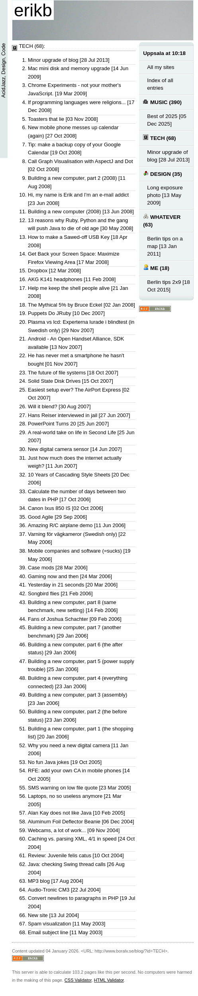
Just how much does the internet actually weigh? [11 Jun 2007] (75, 462)
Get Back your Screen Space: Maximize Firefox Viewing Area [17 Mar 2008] (74, 258)
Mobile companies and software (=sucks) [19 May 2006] (79, 555)
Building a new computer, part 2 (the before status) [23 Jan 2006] (77, 716)
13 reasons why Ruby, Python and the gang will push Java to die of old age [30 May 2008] (80, 224)
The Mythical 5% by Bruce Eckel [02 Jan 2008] (81, 305)
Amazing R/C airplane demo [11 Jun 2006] (76, 525)
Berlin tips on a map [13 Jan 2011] (165, 246)
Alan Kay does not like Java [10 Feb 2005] (76, 813)
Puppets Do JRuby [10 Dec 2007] (66, 313)
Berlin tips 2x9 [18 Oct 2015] (168, 286)
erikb (33, 10)
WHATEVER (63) (161, 220)
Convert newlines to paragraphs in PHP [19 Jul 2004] (81, 902)
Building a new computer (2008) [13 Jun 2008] (81, 212)
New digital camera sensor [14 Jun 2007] (75, 449)
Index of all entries (160, 84)
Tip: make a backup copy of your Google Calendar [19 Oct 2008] (74, 149)
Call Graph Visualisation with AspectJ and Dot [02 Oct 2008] (80, 165)
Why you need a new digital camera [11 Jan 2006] (78, 749)
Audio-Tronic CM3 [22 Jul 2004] (64, 890)
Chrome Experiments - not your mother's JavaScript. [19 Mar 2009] (74, 89)
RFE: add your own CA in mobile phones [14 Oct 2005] (79, 775)
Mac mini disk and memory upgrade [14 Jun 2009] (78, 72)
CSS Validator (78, 980)
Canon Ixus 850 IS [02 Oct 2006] (65, 508)
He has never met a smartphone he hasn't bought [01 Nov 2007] (76, 359)
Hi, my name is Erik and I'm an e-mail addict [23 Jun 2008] (78, 199)
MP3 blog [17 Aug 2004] (55, 881)
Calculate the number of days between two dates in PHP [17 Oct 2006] (77, 495)
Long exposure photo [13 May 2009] (165, 195)
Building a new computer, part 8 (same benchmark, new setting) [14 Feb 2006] (73, 606)
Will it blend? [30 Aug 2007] (59, 406)
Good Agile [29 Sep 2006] (57, 517)
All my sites (160, 67)
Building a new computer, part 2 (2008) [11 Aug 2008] (76, 182)
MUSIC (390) (162, 101)
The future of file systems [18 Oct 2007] (73, 373)
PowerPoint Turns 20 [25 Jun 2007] (68, 424)
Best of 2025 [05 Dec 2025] (166, 120)
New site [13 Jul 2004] (53, 915)
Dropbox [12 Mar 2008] (54, 271)
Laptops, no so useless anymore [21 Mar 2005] (75, 800)
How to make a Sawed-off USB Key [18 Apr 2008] (77, 241)
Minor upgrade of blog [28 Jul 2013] (69, 60)
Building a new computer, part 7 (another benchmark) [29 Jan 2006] (74, 631)
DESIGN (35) (162, 173)
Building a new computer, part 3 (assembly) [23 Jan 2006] (77, 699)
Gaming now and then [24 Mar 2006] (70, 576)
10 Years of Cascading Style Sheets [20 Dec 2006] (78, 479)
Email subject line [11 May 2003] (65, 932)
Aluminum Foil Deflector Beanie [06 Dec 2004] (81, 822)
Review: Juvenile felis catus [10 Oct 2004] (76, 855)
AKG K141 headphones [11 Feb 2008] (72, 279)
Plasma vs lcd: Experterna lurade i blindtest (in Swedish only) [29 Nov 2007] (81, 326)
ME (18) (156, 267)
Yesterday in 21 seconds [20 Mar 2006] (73, 585)
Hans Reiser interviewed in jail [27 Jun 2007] (79, 415)
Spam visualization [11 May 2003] (66, 924)
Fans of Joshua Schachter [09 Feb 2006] (75, 619)
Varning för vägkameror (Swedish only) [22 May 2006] (76, 538)
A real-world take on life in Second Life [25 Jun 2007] (81, 436)
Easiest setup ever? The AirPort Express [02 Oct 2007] (78, 394)
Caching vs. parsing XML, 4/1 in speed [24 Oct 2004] (81, 843)
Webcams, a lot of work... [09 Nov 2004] (74, 830)
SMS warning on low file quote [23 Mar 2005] (79, 788)
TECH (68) (159, 137)
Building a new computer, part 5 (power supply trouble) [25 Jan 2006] (81, 665)
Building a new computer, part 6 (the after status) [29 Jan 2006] (75, 649)
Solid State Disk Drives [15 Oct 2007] (70, 381)
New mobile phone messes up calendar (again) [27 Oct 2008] (73, 131)
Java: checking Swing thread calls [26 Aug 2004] (76, 868)
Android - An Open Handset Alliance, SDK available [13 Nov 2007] (76, 343)
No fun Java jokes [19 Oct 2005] (65, 762)
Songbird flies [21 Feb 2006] (60, 593)
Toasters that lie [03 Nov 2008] (63, 119)
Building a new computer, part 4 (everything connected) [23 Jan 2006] (77, 682)
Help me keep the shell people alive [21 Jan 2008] (78, 292)
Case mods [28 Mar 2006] (58, 568)
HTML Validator (109, 980)
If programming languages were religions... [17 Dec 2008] (81, 106)
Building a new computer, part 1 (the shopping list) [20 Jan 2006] (80, 733)
